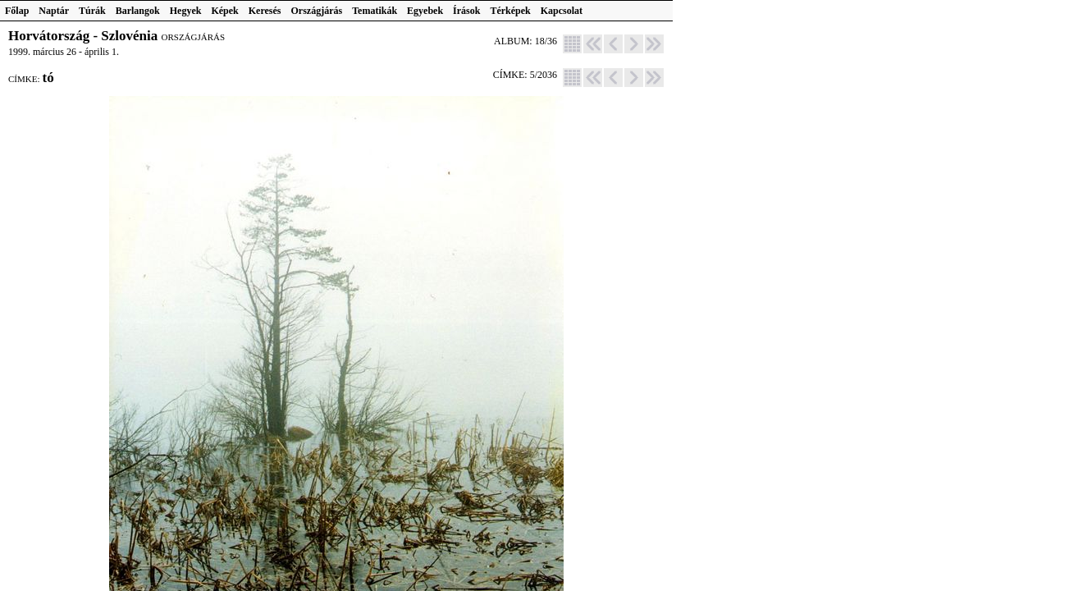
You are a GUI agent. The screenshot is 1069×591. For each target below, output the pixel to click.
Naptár (54, 10)
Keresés (265, 10)
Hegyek (186, 10)
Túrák (92, 10)
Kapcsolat (561, 10)
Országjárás (317, 10)
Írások (466, 10)
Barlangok (138, 10)
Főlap (17, 10)
